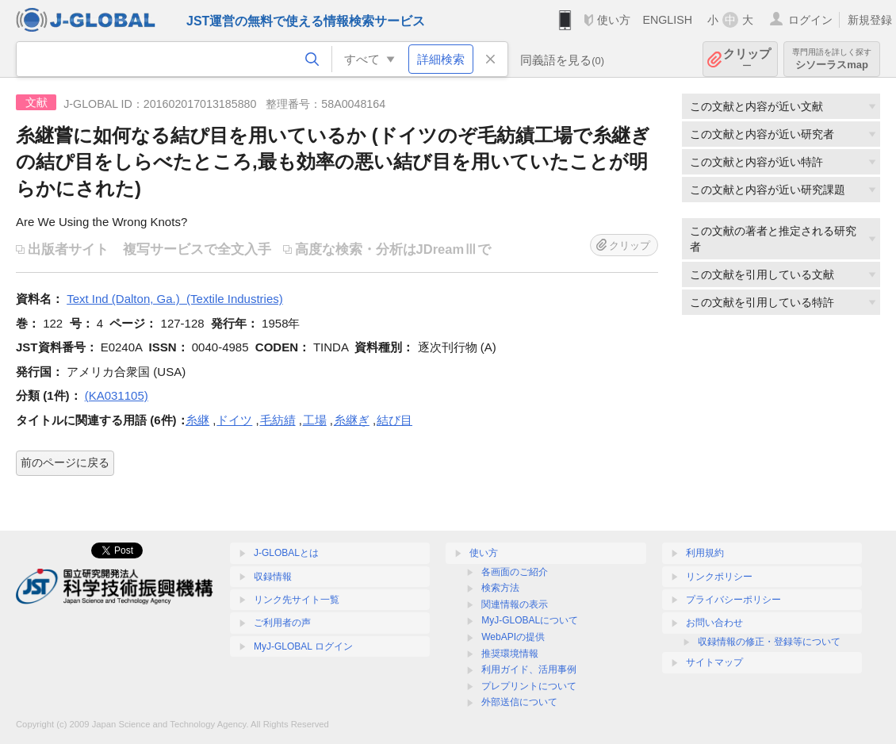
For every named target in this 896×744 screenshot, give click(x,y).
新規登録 (870, 19)
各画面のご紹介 (514, 571)
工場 (315, 420)
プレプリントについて (528, 686)
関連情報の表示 (514, 604)
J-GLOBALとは (286, 552)
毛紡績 (278, 420)
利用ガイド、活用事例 (528, 669)
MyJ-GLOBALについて (529, 620)
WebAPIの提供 (513, 636)
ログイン (810, 19)
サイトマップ (714, 662)
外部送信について (519, 702)
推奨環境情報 (509, 653)
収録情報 (273, 576)
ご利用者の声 (282, 622)
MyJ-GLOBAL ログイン (303, 646)
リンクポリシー (719, 576)
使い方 (613, 19)
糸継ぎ (352, 420)
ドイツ (234, 420)
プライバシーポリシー (733, 599)
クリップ (747, 59)
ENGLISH (667, 19)
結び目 (394, 420)
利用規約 (705, 552)
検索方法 (500, 587)
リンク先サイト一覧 (296, 599)
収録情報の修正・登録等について (769, 641)
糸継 (197, 420)
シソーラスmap (831, 59)
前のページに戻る (65, 462)
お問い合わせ (714, 622)
